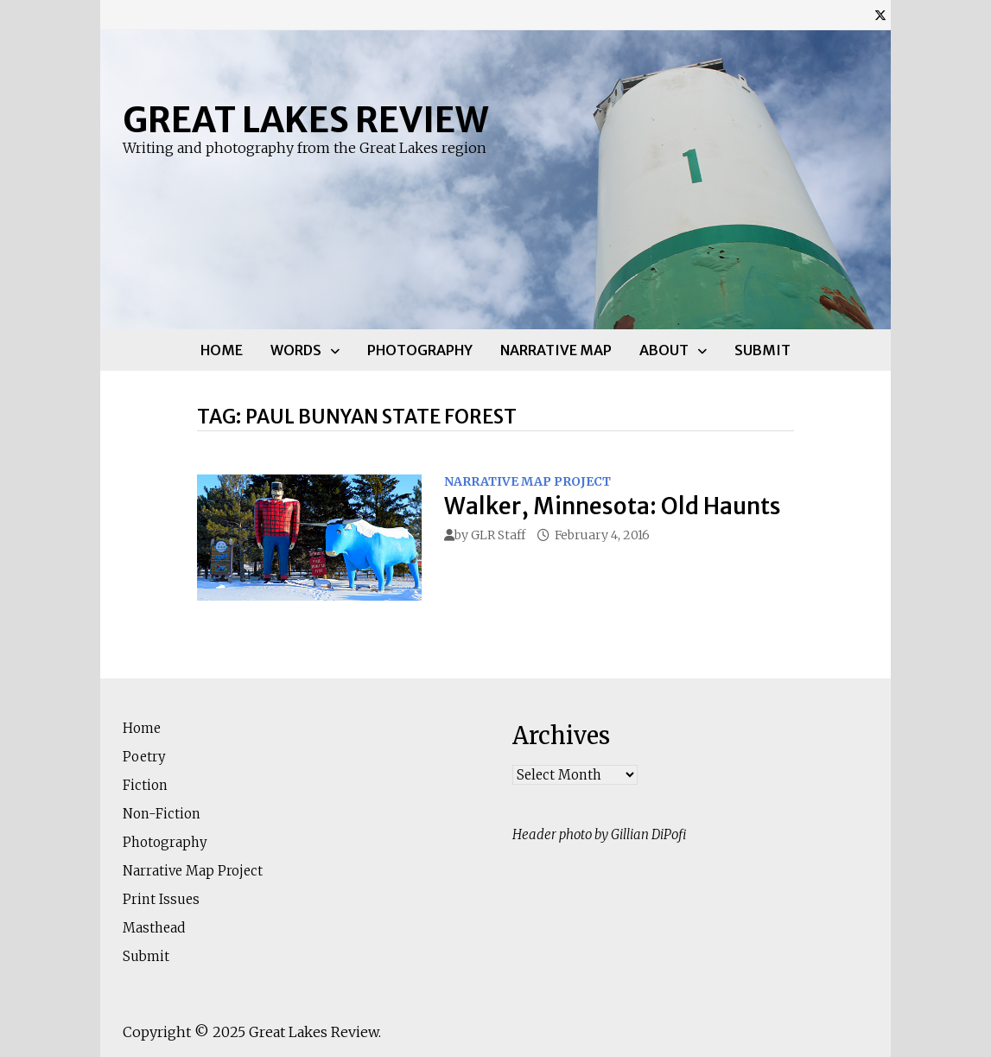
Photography (420, 350)
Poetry (144, 756)
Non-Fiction (161, 813)
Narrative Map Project (527, 481)
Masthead (154, 928)
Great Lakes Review (305, 120)
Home (221, 350)
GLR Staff (498, 535)
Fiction (145, 785)
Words (295, 350)
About (664, 350)
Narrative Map (556, 350)
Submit (762, 350)
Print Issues (161, 899)
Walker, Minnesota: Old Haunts (612, 506)
